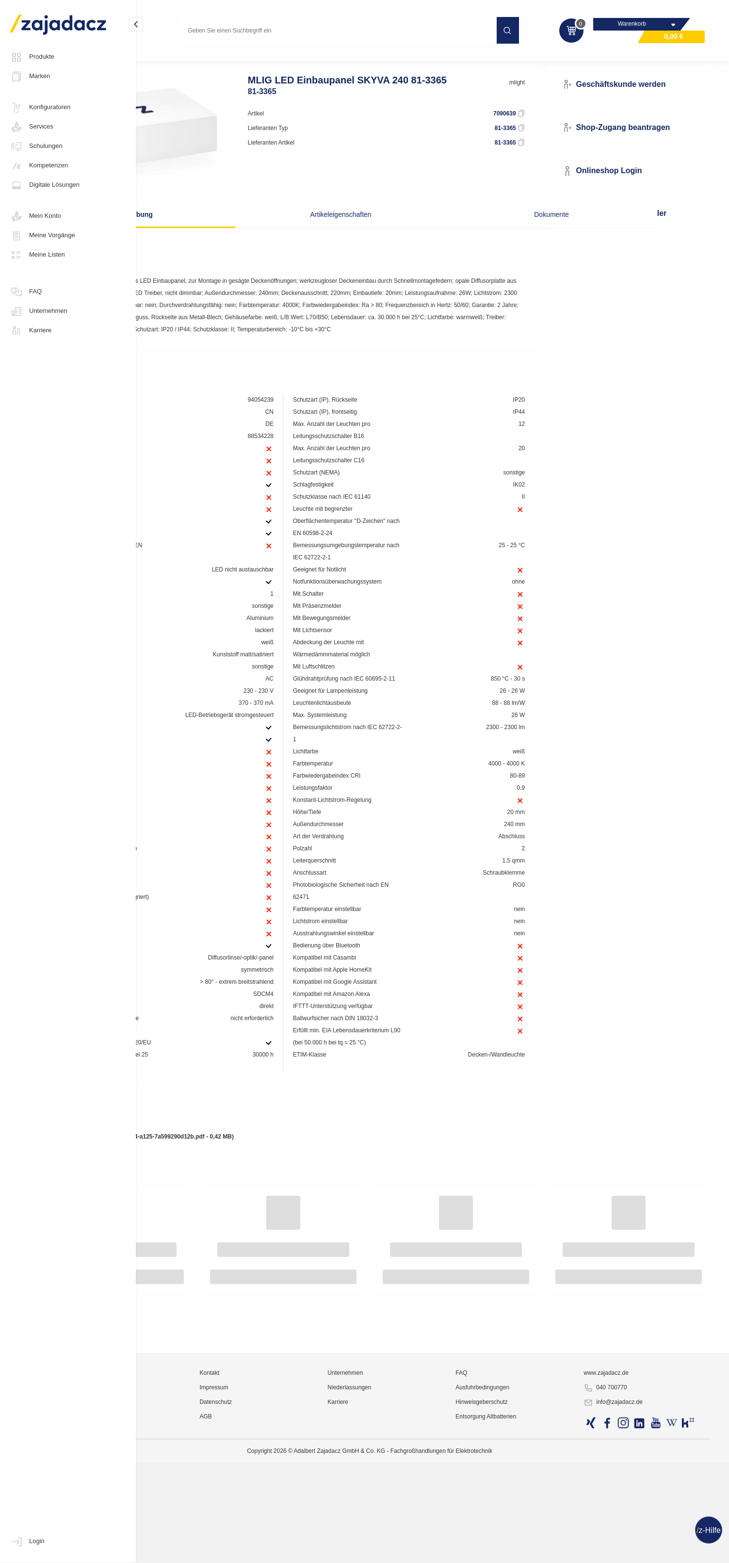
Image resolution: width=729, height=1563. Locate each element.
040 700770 (630, 1537)
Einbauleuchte (299, 60)
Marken (30, 76)
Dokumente (500, 210)
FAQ (26, 292)
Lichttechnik (166, 60)
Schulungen (36, 146)
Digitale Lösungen (45, 185)
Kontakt (302, 1521)
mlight (551, 100)
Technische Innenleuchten (231, 60)
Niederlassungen (419, 1536)
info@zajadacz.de (638, 1551)
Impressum (306, 1536)
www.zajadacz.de (631, 1521)
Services (31, 127)
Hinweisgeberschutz (529, 1550)
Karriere (30, 331)
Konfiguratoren (40, 107)
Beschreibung (220, 210)
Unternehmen (38, 311)
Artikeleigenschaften (360, 210)
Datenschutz (308, 1550)
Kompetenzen (39, 166)
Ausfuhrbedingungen (530, 1536)
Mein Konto (35, 216)
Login (27, 1541)
